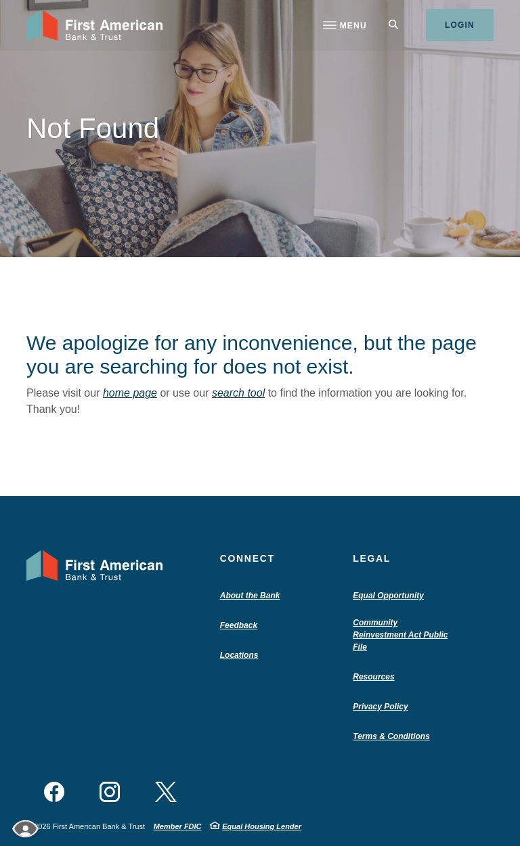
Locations (239, 655)
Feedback (238, 625)
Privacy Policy (380, 706)
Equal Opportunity (388, 595)
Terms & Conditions (391, 736)
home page (130, 393)
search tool (238, 393)
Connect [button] (247, 558)
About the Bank (253, 595)
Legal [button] (372, 558)
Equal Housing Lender (261, 826)
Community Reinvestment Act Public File (400, 635)
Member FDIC (178, 826)
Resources (373, 677)
